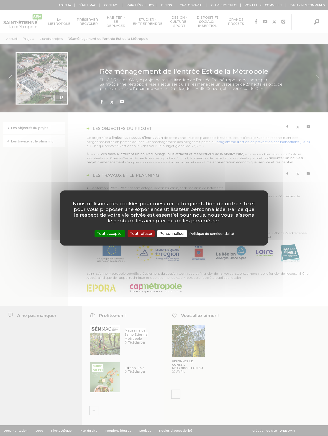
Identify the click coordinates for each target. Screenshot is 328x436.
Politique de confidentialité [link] (211, 234)
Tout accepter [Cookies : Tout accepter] (110, 233)
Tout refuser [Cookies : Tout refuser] (141, 233)
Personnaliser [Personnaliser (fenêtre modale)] (172, 233)
